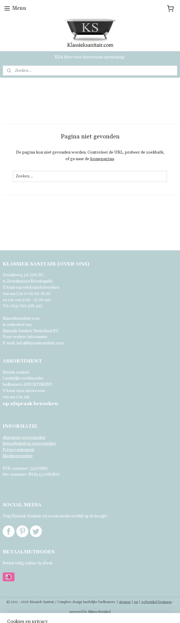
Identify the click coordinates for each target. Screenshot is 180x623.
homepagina (102, 159)
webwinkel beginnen (156, 602)
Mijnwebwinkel (99, 612)
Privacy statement (18, 449)
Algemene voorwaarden (24, 437)
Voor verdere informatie (25, 337)
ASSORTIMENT (37, 384)
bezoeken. (31, 404)
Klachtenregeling (17, 456)
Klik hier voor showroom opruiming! (90, 57)
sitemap (125, 602)
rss (136, 602)
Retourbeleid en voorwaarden (29, 443)
